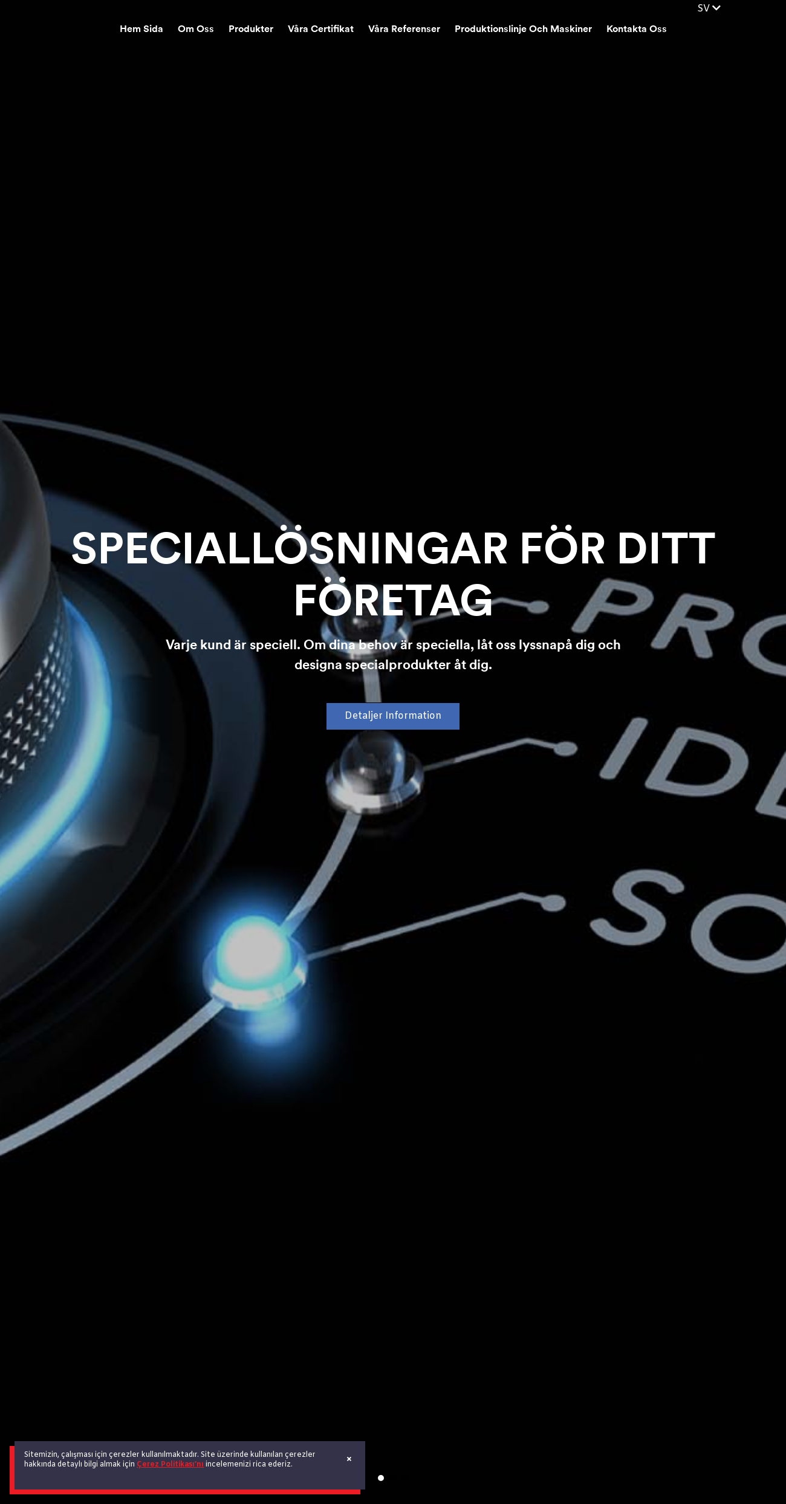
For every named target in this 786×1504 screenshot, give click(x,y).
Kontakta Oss (636, 29)
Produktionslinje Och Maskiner (523, 29)
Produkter (251, 29)
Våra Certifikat (321, 29)
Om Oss (196, 29)
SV (709, 8)
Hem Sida (141, 29)
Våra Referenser (404, 29)
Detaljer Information (393, 716)
